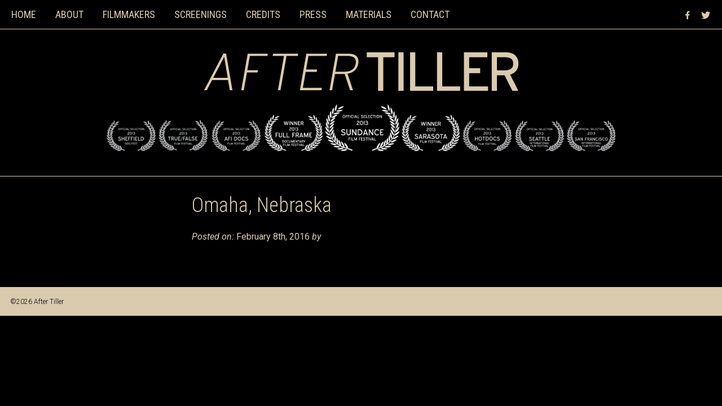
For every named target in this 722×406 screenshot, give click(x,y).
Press (313, 14)
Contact (430, 14)
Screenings (200, 14)
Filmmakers (129, 14)
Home (23, 14)
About (69, 14)
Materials (368, 14)
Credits (263, 14)
